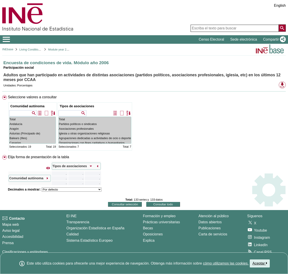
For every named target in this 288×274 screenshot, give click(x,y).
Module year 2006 (59, 49)
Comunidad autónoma (27, 106)
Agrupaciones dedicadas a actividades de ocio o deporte (95, 138)
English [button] (280, 5)
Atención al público (213, 216)
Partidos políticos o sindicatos (95, 124)
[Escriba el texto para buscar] (235, 28)
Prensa (8, 243)
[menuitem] (144, 124)
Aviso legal (11, 230)
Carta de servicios (212, 234)
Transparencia (77, 222)
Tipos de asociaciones (77, 106)
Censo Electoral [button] (211, 39)
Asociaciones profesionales (95, 128)
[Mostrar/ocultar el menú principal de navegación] (6, 39)
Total (32, 119)
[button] (273, 39)
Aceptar (259, 263)
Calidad (72, 234)
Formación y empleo (159, 216)
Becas (148, 228)
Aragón (32, 128)
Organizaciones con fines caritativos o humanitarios (95, 142)
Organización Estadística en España (95, 228)
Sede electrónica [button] (243, 39)
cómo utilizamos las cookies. (226, 263)
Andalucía (32, 124)
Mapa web (10, 224)
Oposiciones (153, 234)
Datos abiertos (210, 222)
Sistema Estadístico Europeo (89, 240)
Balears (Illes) (32, 138)
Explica (149, 240)
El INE (71, 216)
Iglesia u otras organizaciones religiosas (95, 133)
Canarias (32, 142)
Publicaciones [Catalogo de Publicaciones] (209, 228)
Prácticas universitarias (161, 222)
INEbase (7, 49)
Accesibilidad (12, 237)
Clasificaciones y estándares (25, 252)
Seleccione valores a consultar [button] (32, 97)
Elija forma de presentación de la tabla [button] (38, 157)
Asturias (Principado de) (32, 133)
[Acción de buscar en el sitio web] (282, 28)
